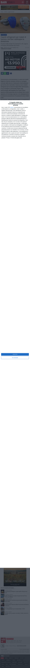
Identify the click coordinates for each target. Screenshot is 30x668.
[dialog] (15, 334)
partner (12, 107)
